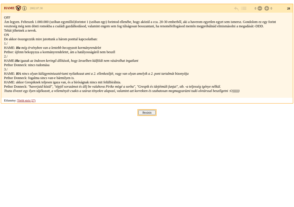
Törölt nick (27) (26, 100)
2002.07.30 (36, 8)
